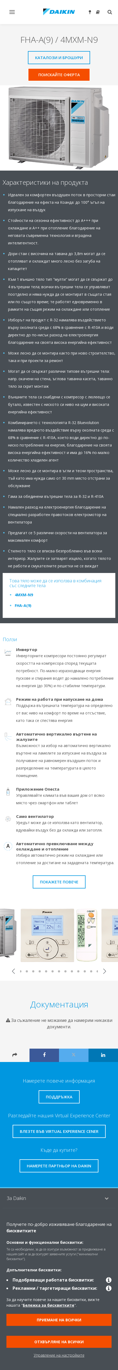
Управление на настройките (59, 1355)
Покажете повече (59, 881)
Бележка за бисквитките (48, 1305)
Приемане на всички (59, 1319)
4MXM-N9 (24, 594)
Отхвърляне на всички (59, 1341)
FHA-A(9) (23, 605)
